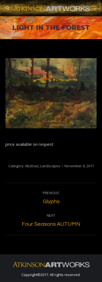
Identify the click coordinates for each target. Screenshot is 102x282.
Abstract (32, 165)
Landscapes (50, 165)
